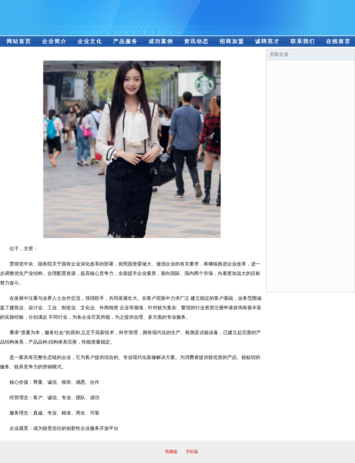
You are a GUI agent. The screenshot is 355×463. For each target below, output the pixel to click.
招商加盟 (232, 41)
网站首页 (19, 41)
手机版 (192, 451)
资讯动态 (196, 41)
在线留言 (338, 41)
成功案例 (161, 41)
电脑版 (171, 451)
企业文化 (90, 41)
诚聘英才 (267, 41)
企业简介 (54, 41)
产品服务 (125, 41)
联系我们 (303, 41)
